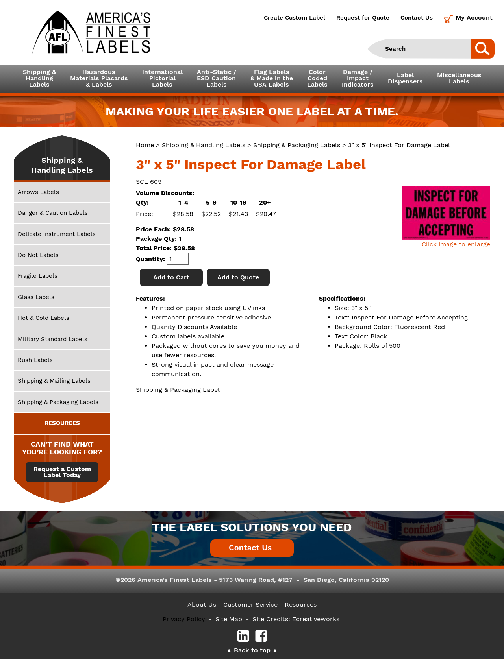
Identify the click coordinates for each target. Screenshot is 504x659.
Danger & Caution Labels (53, 212)
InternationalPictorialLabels (162, 78)
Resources (301, 604)
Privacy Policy (184, 619)
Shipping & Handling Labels (203, 145)
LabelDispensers (405, 78)
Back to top (252, 650)
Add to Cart (171, 277)
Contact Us (416, 17)
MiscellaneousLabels (459, 78)
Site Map (228, 619)
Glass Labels (36, 297)
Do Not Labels (38, 254)
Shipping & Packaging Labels (296, 145)
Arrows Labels (38, 192)
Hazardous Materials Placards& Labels (99, 78)
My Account (474, 17)
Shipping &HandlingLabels (39, 78)
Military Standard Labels (52, 339)
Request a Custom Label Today (62, 472)
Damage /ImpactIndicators (358, 78)
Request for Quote (362, 17)
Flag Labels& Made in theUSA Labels (271, 78)
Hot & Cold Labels (43, 317)
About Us (201, 604)
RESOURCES (62, 422)
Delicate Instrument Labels (57, 234)
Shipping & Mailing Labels (54, 380)
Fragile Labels (37, 275)
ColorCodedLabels (317, 78)
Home (145, 145)
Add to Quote (238, 277)
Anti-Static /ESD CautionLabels (216, 78)
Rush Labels (35, 360)
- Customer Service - (250, 604)
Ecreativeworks (315, 619)
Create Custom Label (294, 17)
